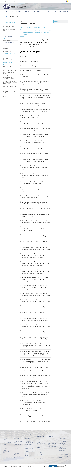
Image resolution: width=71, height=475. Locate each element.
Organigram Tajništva (63, 447)
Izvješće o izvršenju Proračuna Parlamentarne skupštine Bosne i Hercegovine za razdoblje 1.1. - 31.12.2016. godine (36, 323)
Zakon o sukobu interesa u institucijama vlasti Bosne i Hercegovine (35, 75)
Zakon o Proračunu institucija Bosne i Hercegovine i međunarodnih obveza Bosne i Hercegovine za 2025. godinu (36, 224)
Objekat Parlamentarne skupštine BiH (6, 457)
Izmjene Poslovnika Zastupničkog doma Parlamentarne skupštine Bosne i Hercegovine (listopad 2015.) (35, 204)
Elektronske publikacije (8, 49)
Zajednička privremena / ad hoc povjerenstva (41, 449)
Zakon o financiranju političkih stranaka (31, 70)
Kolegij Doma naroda (18, 453)
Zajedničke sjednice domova (40, 461)
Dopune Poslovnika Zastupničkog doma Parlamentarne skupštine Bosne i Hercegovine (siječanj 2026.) (35, 89)
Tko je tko (5, 33)
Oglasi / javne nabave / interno (63, 463)
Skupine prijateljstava (52, 452)
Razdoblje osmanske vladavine (9, 69)
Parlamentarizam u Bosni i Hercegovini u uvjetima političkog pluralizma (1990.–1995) (9, 90)
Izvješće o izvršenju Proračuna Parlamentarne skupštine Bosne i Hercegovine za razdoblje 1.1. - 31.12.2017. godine (36, 317)
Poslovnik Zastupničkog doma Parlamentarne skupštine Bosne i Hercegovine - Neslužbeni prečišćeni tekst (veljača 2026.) (36, 82)
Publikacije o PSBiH (7, 46)
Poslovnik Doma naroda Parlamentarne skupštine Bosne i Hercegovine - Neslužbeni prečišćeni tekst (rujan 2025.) (36, 110)
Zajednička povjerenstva (39, 446)
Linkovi (51, 1)
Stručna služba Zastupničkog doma (29, 462)
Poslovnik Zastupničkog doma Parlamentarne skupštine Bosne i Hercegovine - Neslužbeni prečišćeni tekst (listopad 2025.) (36, 97)
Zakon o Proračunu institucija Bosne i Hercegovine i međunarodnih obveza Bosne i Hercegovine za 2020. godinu (36, 298)
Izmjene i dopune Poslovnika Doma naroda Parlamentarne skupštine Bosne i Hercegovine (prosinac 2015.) (36, 184)
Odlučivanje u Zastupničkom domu (29, 448)
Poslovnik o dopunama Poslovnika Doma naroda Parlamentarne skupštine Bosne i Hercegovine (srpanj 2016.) (35, 176)
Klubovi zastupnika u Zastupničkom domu (29, 455)
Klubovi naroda (17, 456)
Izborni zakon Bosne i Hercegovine (30, 65)
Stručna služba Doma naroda (18, 463)
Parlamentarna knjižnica (62, 458)
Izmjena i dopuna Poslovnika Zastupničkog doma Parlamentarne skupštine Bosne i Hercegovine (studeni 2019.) (35, 168)
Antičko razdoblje (7, 65)
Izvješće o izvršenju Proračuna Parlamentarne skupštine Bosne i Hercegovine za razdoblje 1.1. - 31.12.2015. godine (36, 342)
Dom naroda (39, 456)
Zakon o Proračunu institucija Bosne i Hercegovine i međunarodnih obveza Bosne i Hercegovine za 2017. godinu (36, 329)
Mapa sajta (41, 1)
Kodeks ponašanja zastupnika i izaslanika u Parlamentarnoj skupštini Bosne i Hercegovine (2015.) (36, 381)
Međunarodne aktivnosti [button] (58, 12)
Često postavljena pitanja (8, 41)
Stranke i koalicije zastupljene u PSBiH (10, 29)
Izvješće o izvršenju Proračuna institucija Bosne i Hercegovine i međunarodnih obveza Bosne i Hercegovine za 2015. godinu (36, 349)
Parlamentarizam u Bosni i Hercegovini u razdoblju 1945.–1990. (9, 85)
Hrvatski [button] (58, 1)
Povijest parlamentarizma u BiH (6, 461)
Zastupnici (27, 453)
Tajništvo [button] (65, 11)
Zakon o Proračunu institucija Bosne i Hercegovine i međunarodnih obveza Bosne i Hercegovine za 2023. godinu (36, 244)
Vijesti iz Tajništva (62, 446)
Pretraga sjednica (40, 464)
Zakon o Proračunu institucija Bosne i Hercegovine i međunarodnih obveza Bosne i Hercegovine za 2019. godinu (36, 304)
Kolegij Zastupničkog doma (29, 451)
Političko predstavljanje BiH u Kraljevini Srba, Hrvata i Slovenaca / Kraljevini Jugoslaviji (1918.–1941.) (9, 76)
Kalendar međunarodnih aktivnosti (50, 447)
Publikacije (5, 454)
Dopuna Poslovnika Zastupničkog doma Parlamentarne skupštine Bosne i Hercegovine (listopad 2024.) (35, 123)
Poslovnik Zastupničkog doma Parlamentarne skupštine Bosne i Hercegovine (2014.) (35, 217)
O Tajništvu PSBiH (62, 444)
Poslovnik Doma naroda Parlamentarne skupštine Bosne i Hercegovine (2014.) (36, 211)
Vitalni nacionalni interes (17, 451)
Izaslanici (16, 454)
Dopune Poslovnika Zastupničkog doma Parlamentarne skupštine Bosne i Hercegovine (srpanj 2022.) (35, 155)
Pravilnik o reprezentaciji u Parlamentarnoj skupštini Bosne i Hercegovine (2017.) (35, 422)
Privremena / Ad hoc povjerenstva (18, 460)
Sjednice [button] (33, 11)
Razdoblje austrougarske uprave (8, 72)
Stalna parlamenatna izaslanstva (52, 450)
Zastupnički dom (40, 458)
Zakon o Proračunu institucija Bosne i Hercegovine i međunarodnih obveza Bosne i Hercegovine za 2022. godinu (36, 251)
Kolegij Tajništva (62, 449)
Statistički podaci (7, 31)
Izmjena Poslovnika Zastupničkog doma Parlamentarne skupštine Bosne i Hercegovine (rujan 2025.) (35, 104)
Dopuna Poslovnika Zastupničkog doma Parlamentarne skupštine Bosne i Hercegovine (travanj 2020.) (35, 161)
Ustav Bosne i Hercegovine (26, 26)
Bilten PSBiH (6, 47)
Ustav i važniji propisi (7, 39)
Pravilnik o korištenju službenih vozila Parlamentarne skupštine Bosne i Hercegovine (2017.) (35, 415)
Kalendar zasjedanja (41, 462)
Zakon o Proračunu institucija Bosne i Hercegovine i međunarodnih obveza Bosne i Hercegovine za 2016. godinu (36, 336)
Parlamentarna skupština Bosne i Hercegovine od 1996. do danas (10, 94)
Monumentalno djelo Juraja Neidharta (9, 59)
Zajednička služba (62, 456)
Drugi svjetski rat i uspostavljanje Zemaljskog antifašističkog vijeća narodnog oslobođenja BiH (10, 81)
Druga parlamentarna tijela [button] (48, 12)
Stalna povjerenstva (18, 458)
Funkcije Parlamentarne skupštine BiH (8, 26)
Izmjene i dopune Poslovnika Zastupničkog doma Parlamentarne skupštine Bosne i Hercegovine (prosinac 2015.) (35, 191)
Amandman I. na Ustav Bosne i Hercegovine (32, 60)
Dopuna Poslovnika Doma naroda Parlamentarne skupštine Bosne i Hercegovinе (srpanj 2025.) (36, 117)
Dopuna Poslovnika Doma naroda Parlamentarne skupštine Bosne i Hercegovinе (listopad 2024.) (36, 129)
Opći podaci (5, 24)
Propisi (4, 450)
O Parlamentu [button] (6, 12)
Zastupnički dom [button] (18, 12)
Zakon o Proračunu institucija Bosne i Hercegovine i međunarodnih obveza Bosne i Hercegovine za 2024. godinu (36, 238)
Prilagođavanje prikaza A (32, 1)
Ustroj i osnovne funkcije (6, 445)
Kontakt (47, 1)
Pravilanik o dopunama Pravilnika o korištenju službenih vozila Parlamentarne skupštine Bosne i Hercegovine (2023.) (35, 400)
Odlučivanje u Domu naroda (18, 448)
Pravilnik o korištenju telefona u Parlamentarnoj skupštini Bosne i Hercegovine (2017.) (36, 428)
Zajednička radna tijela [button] (26, 12)
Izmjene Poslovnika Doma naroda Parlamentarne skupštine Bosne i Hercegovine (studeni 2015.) (36, 198)
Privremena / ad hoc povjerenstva (29, 459)
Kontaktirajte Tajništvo (63, 460)
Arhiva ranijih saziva (7, 35)
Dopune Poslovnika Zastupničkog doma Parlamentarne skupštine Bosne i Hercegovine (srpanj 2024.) (35, 136)
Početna (5, 15)
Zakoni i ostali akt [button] (39, 12)
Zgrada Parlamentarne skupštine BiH (8, 57)
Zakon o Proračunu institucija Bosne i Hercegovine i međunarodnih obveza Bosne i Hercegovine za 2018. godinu (36, 310)
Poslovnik (16, 446)
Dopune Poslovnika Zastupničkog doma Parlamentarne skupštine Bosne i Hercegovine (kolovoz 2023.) (35, 148)
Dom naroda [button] (12, 12)
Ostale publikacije (7, 50)
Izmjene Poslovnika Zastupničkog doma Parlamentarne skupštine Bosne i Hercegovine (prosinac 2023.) (35, 142)
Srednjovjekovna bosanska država (9, 67)
